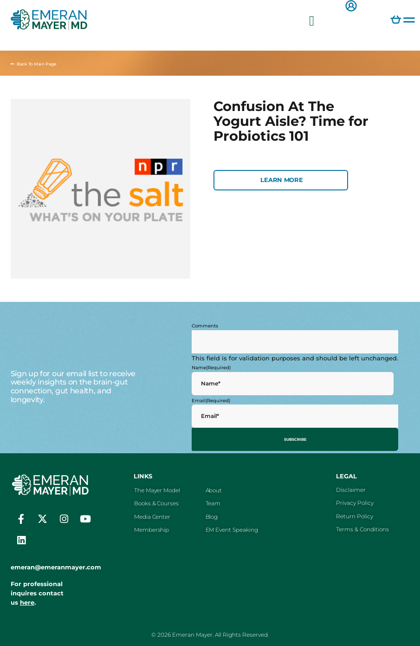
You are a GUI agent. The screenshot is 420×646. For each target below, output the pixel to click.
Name (211, 368)
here (27, 600)
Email (211, 401)
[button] (312, 20)
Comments (205, 326)
